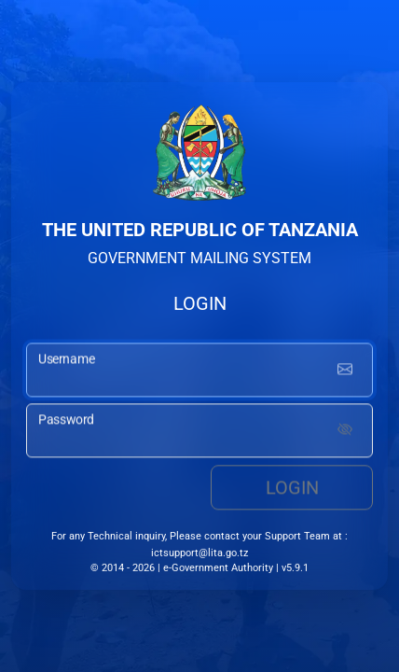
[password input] (199, 432)
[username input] (199, 372)
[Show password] (345, 432)
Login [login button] (292, 489)
